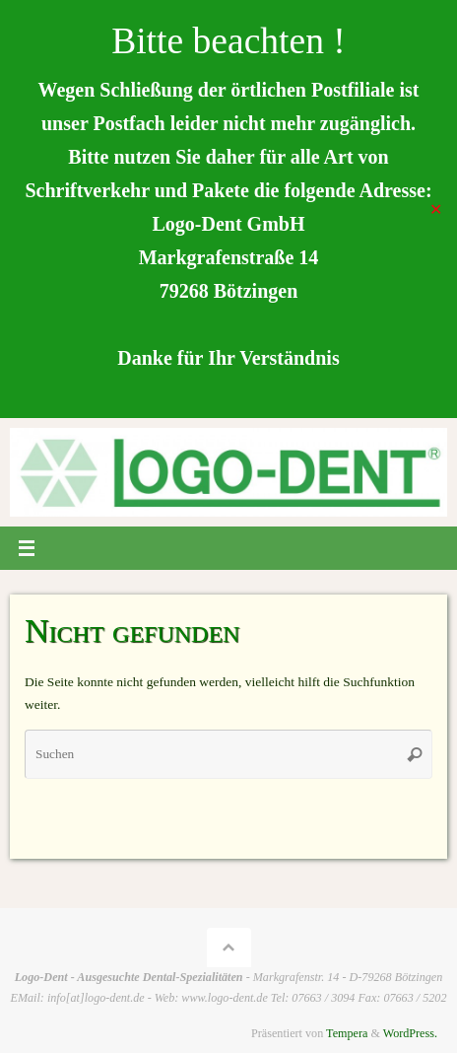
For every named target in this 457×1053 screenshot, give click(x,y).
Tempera (346, 1033)
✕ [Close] (435, 208)
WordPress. (410, 1033)
